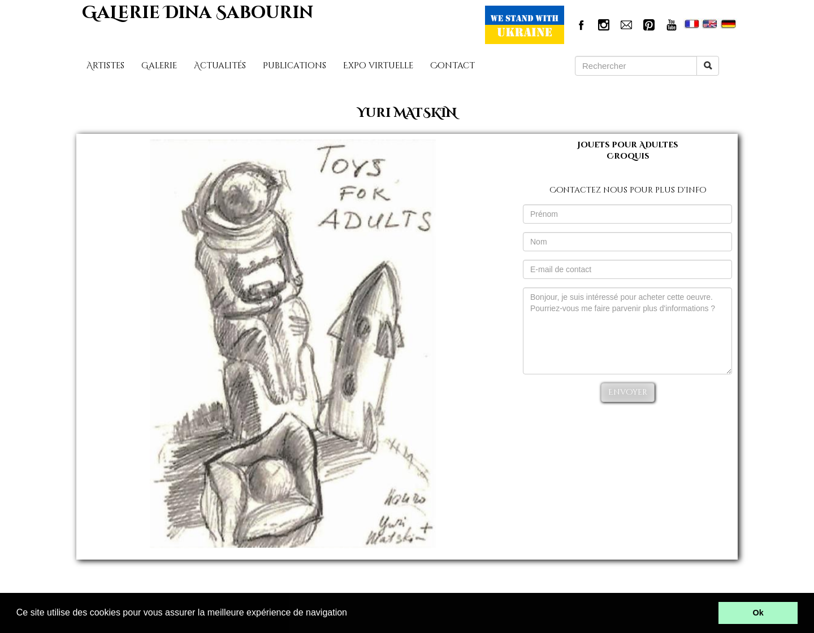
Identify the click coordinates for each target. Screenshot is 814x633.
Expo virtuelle (378, 66)
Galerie (159, 66)
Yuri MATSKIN (407, 113)
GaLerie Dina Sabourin (197, 13)
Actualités (220, 66)
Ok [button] (758, 612)
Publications (294, 66)
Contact (452, 66)
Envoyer (627, 392)
